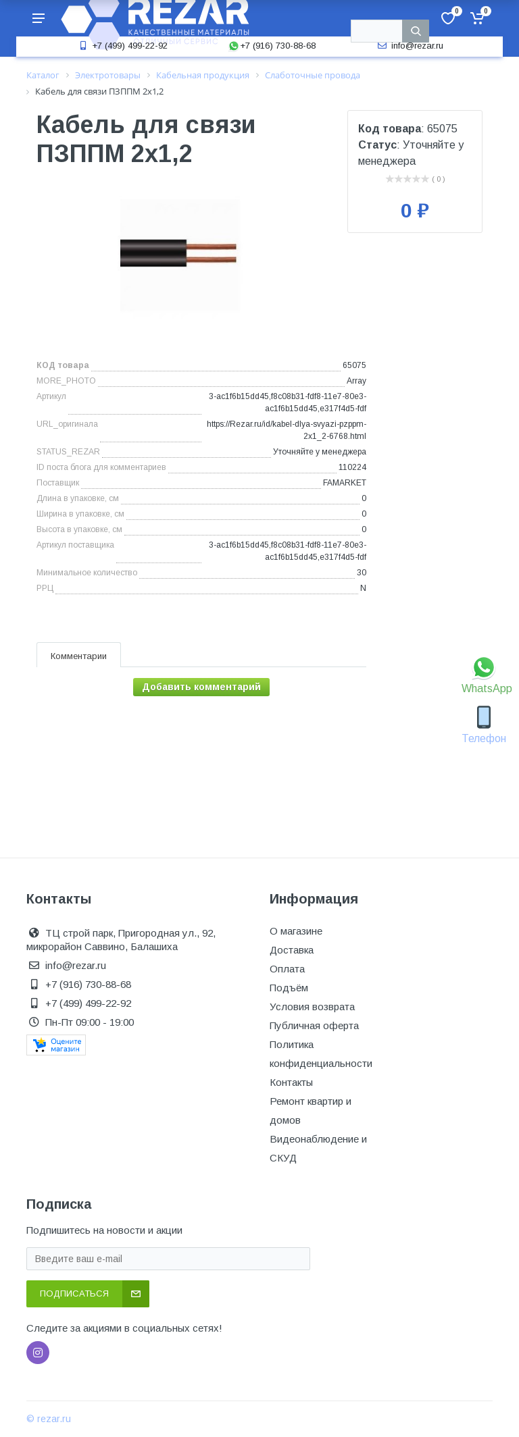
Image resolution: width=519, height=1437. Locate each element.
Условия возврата (312, 1006)
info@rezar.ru (409, 46)
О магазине (296, 931)
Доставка (292, 950)
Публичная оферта (314, 1025)
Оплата (287, 968)
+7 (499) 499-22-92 (122, 46)
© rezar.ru (48, 1418)
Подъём (289, 987)
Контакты (291, 1082)
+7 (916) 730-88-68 (272, 46)
